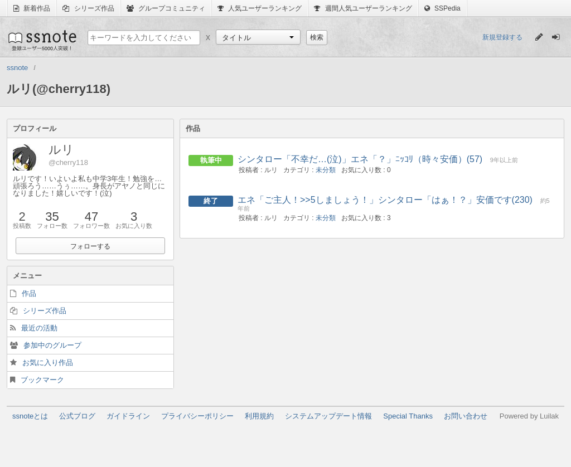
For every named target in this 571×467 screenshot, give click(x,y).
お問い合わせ (465, 416)
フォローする (90, 246)
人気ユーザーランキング (259, 8)
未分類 (326, 170)
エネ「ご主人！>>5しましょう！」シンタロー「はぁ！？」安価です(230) (385, 200)
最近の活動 (39, 328)
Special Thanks (408, 416)
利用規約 (259, 416)
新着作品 (31, 8)
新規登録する (502, 37)
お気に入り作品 (47, 362)
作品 (29, 293)
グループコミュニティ (166, 8)
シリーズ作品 (88, 8)
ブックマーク (42, 379)
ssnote (41, 40)
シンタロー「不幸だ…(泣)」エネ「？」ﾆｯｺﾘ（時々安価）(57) (360, 159)
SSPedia (442, 8)
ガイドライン (128, 416)
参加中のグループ (52, 345)
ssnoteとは (30, 416)
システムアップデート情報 (328, 416)
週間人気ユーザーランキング (363, 8)
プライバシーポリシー (197, 416)
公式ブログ (77, 416)
